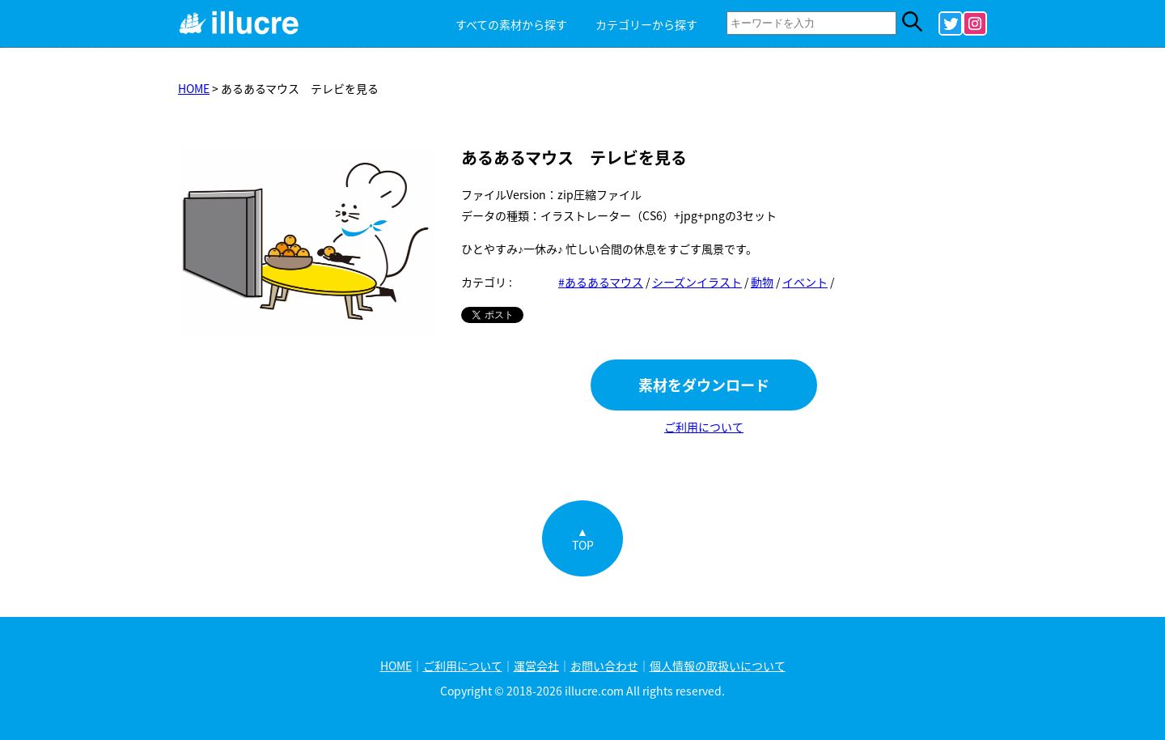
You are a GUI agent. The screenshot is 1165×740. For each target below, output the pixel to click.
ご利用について (703, 427)
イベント (805, 282)
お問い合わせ (604, 665)
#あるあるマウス (600, 282)
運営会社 (536, 665)
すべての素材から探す (511, 24)
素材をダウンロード (703, 385)
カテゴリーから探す (646, 24)
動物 (762, 282)
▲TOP (583, 538)
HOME (194, 88)
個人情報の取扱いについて (718, 665)
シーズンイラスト (697, 282)
